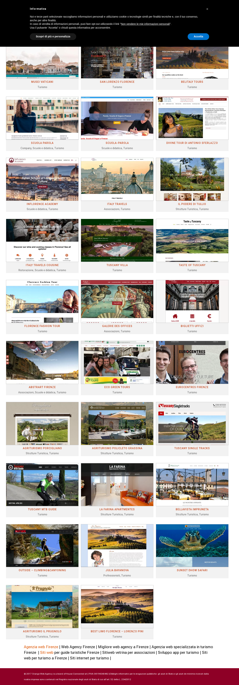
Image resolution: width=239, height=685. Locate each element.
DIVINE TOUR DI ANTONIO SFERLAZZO (192, 142)
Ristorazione (25, 270)
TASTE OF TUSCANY (192, 265)
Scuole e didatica (43, 148)
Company (26, 148)
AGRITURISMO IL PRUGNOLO (42, 631)
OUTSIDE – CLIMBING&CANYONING (42, 570)
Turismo (42, 87)
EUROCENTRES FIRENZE (192, 387)
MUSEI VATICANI (42, 81)
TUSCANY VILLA (117, 265)
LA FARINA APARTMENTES (117, 509)
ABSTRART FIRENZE (42, 387)
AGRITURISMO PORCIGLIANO (42, 448)
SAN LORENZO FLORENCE (117, 81)
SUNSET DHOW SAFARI (192, 570)
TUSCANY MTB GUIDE (42, 509)
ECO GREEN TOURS (117, 387)
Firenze (52, 647)
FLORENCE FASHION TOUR (42, 326)
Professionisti (111, 575)
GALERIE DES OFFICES (117, 326)
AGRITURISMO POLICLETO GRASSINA (117, 448)
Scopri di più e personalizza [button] (53, 36)
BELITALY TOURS (192, 81)
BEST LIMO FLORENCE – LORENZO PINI (117, 631)
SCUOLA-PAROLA (117, 142)
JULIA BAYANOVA (117, 570)
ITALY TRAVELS (117, 204)
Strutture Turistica (187, 209)
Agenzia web (34, 647)
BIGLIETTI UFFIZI (192, 326)
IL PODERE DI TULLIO (192, 204)
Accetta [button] (198, 36)
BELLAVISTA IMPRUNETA (192, 509)
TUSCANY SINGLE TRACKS (192, 448)
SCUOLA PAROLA (42, 142)
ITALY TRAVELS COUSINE (42, 265)
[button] (207, 9)
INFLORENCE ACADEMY (42, 204)
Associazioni (111, 209)
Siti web (46, 652)
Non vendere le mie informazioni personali (145, 23)
